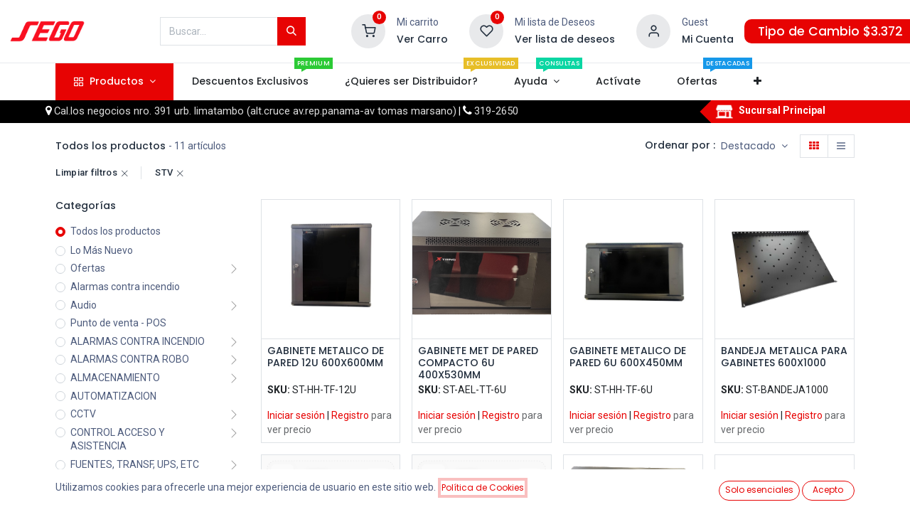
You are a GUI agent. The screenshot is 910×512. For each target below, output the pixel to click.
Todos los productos (115, 231)
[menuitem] (249, 81)
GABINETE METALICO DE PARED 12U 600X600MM (325, 357)
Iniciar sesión (296, 415)
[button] (758, 81)
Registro (350, 415)
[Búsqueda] (291, 31)
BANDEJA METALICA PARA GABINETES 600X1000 (784, 357)
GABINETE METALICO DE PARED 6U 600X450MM (627, 357)
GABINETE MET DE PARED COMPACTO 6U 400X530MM (478, 362)
